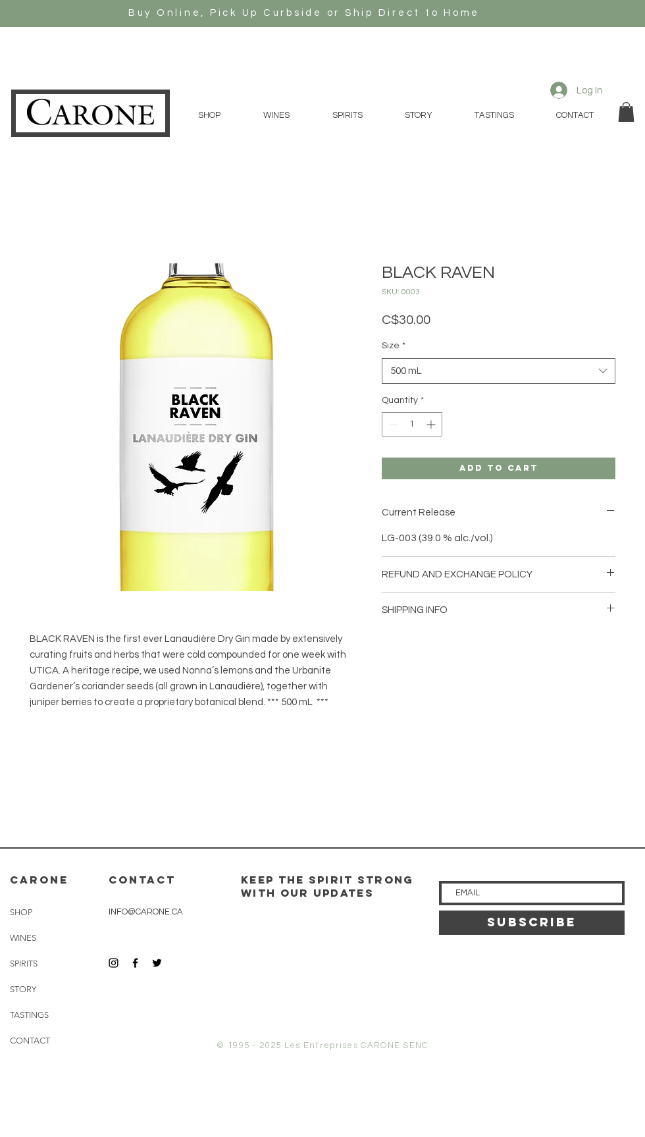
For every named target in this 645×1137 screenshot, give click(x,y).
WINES (23, 938)
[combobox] (498, 371)
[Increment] (432, 424)
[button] (626, 112)
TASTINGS (29, 1015)
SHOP (21, 912)
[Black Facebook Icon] (135, 963)
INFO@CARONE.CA (146, 911)
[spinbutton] (412, 424)
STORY (23, 989)
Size (393, 345)
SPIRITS (24, 963)
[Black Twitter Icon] (157, 963)
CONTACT (30, 1040)
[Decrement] (392, 424)
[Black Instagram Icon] (113, 963)
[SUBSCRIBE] (532, 923)
